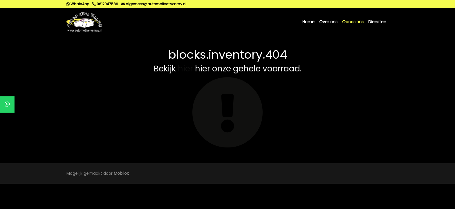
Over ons (328, 22)
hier (185, 68)
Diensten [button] (377, 22)
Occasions (353, 22)
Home (308, 22)
